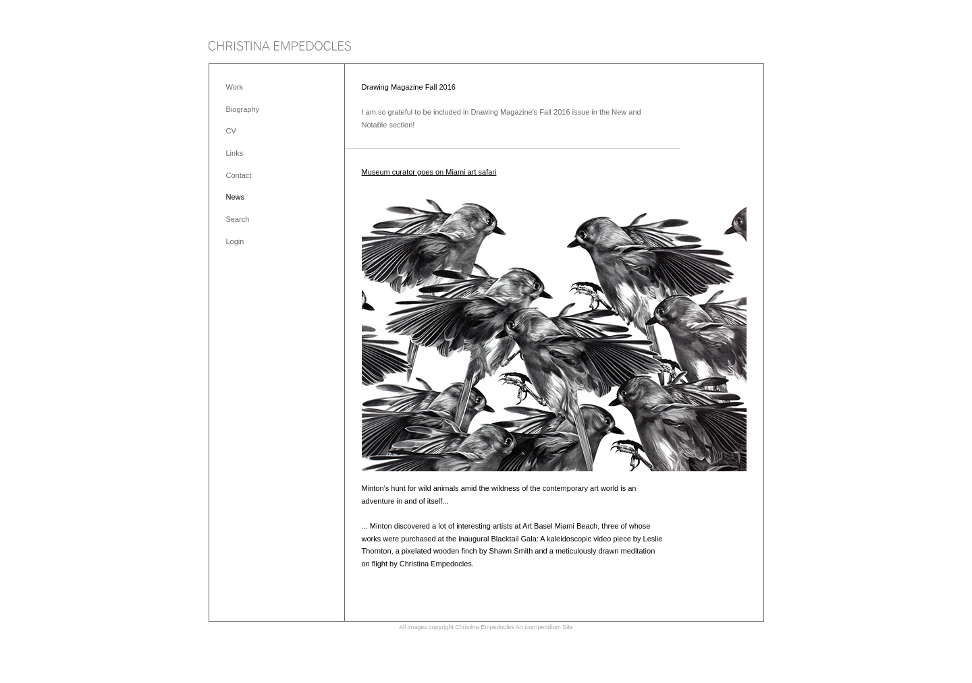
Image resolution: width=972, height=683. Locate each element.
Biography (243, 109)
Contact (239, 175)
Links (235, 153)
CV (231, 131)
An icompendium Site (544, 627)
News (235, 197)
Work (234, 87)
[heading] (280, 46)
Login (235, 241)
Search (238, 219)
